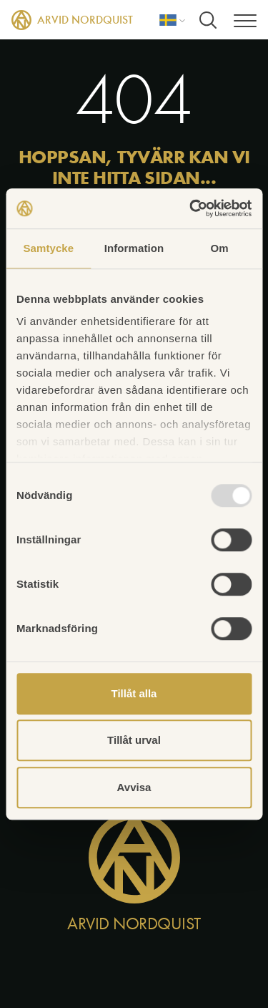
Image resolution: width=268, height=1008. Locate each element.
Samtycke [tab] (48, 248)
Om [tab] (220, 248)
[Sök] (208, 20)
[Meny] (245, 19)
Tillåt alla (134, 693)
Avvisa (134, 787)
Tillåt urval (134, 740)
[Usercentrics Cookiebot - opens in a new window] (191, 208)
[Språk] (172, 20)
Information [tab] (134, 248)
